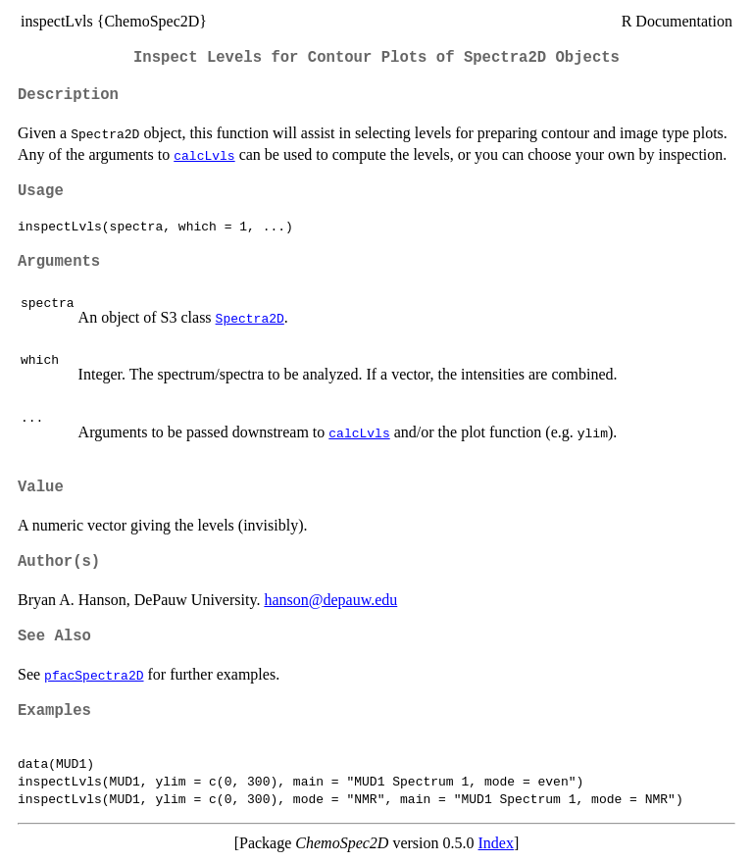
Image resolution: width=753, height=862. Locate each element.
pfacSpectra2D (93, 675)
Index (496, 843)
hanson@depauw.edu (330, 599)
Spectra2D (250, 318)
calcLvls (204, 155)
